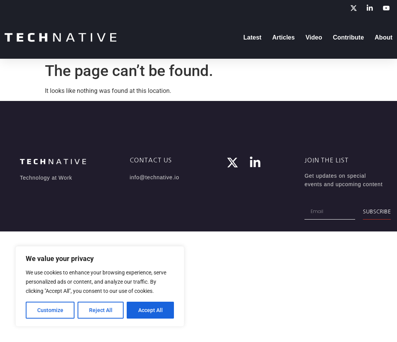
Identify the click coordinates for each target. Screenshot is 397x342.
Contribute (348, 37)
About (383, 37)
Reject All (100, 310)
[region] (99, 286)
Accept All (150, 310)
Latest (252, 37)
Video (314, 37)
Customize (50, 310)
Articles (283, 37)
